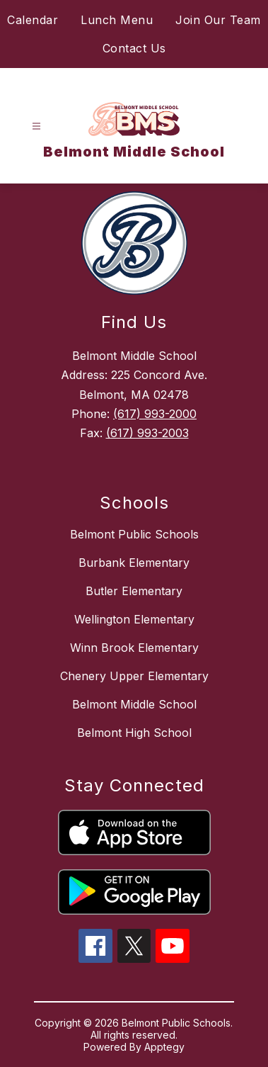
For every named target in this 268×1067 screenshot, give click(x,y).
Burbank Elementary (134, 562)
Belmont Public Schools (134, 534)
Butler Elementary (134, 591)
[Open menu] (36, 126)
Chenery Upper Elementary (134, 676)
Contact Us (134, 48)
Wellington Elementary (134, 619)
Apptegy (164, 1047)
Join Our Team (218, 20)
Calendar (32, 20)
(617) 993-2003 (147, 433)
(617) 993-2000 (155, 414)
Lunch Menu (117, 20)
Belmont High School (134, 733)
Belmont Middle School (134, 704)
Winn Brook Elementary (134, 647)
